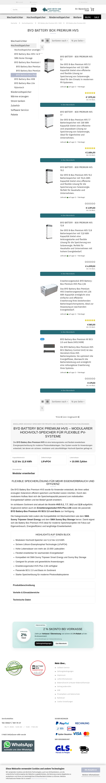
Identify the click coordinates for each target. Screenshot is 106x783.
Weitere (77, 17)
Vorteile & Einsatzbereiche (26, 592)
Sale (96, 17)
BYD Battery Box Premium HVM (26, 70)
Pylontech (19, 87)
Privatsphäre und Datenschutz (68, 694)
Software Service (20, 110)
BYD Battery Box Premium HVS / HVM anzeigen (26, 66)
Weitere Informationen (90, 775)
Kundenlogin (55, 2)
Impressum (61, 675)
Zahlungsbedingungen (44, 643)
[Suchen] (34, 10)
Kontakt (19, 2)
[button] (42, 40)
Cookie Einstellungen (65, 702)
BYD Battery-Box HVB (24, 79)
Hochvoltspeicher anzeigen (25, 50)
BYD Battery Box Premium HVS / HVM (25, 62)
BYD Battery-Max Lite (24, 83)
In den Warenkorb (68, 105)
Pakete (14, 114)
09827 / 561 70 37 (13, 723)
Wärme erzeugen (20, 96)
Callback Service (33, 3)
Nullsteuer (61, 698)
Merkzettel (83, 2)
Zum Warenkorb (63, 644)
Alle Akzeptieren (91, 770)
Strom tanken (18, 101)
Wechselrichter (15, 17)
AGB (58, 691)
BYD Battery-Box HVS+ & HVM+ (25, 54)
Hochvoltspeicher (36, 17)
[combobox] (59, 40)
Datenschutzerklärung (39, 778)
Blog (88, 17)
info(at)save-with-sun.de (16, 735)
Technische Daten (22, 600)
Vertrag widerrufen (64, 687)
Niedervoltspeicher (59, 17)
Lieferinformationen (64, 679)
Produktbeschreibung (24, 585)
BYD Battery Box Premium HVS (26, 75)
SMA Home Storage (23, 58)
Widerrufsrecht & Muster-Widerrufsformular (73, 683)
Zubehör (15, 105)
